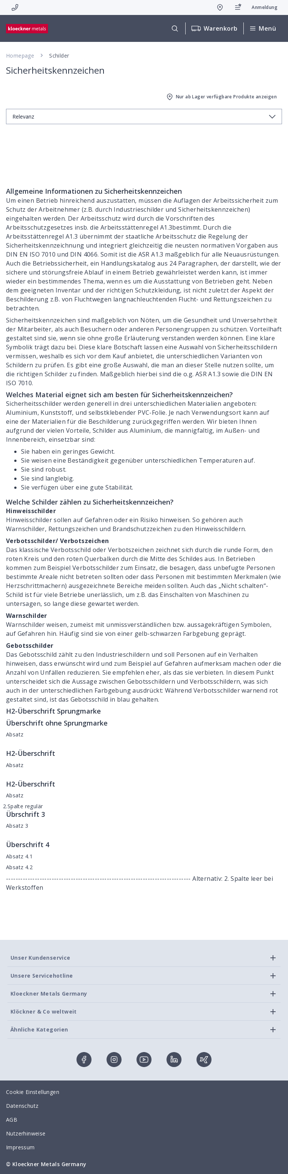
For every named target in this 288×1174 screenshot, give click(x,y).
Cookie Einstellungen (32, 1091)
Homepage (20, 55)
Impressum (20, 1147)
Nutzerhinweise (26, 1133)
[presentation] (144, 587)
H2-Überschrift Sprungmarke (53, 710)
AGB (11, 1119)
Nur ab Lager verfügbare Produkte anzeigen (221, 96)
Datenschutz (22, 1105)
